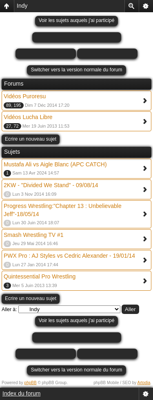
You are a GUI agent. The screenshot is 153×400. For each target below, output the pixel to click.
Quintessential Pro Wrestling (39, 276)
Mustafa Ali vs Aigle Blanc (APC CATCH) (55, 164)
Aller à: (9, 309)
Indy (22, 5)
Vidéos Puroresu (25, 96)
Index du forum (21, 393)
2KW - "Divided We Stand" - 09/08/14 (51, 185)
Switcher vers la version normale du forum (76, 70)
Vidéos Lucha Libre (28, 117)
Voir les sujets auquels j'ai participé (77, 20)
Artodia (144, 382)
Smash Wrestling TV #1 (34, 235)
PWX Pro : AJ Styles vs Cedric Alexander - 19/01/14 (69, 255)
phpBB (30, 382)
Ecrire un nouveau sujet (30, 139)
